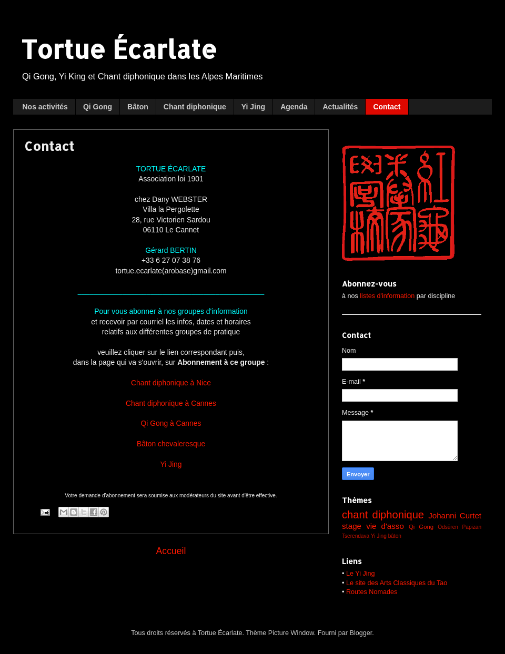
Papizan (471, 527)
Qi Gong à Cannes (171, 423)
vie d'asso (385, 526)
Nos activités (45, 107)
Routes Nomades (371, 592)
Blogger (361, 633)
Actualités (340, 107)
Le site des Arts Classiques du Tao (396, 583)
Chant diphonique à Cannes (171, 403)
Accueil (171, 551)
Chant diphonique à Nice (171, 383)
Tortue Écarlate (119, 49)
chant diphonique (383, 514)
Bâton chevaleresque (171, 444)
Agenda (293, 107)
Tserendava (355, 536)
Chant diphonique (195, 107)
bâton (394, 536)
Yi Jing (253, 107)
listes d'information (387, 296)
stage (351, 526)
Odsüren (448, 527)
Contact (386, 107)
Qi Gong (97, 107)
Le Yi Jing (360, 573)
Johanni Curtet (454, 515)
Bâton (137, 107)
